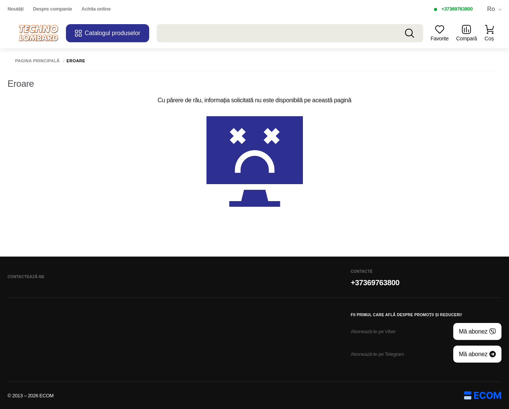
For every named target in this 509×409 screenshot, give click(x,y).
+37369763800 (456, 9)
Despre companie (52, 9)
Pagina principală (37, 61)
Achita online (95, 9)
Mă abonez (477, 331)
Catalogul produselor (108, 33)
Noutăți (16, 9)
